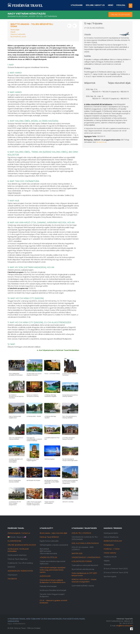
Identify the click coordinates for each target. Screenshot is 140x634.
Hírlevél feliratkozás (111, 537)
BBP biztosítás (45, 551)
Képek (12, 32)
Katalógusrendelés (111, 533)
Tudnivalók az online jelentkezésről (85, 565)
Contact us (26, 533)
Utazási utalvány (110, 553)
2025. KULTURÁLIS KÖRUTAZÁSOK (85, 543)
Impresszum (12, 575)
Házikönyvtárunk (110, 557)
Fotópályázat (109, 545)
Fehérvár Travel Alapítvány (18, 559)
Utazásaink (77, 5)
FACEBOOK (12, 579)
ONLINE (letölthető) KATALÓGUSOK (22, 545)
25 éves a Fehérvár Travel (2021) (116, 569)
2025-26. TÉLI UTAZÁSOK (81, 533)
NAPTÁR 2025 (77, 553)
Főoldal (120, 5)
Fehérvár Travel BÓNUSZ (49, 537)
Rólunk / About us (95, 5)
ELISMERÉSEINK (14, 541)
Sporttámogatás (110, 576)
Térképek (107, 565)
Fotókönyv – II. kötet (112, 549)
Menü (110, 5)
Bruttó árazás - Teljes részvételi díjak (31, 25)
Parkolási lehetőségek (48, 586)
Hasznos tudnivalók (17, 34)
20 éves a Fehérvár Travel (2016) (116, 573)
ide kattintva (101, 142)
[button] (130, 4)
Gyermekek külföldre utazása (83, 586)
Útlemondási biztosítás (48, 553)
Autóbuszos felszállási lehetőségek (53, 590)
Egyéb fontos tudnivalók (49, 541)
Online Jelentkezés (120, 15)
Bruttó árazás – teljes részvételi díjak (53, 533)
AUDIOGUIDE (45, 576)
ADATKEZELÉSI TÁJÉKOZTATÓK (20, 571)
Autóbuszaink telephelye (17, 555)
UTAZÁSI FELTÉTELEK (48, 557)
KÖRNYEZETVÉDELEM (113, 541)
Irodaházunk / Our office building (20, 563)
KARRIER (11, 567)
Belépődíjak (14, 30)
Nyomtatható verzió (18, 37)
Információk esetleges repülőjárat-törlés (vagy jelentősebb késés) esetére (53, 570)
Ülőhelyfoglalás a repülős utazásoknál (54, 545)
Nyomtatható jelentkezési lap (83, 569)
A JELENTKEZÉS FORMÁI (82, 561)
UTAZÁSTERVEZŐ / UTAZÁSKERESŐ (86, 557)
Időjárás (106, 561)
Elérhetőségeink (14, 533)
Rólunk (12, 537)
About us (20, 537)
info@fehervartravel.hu (124, 626)
